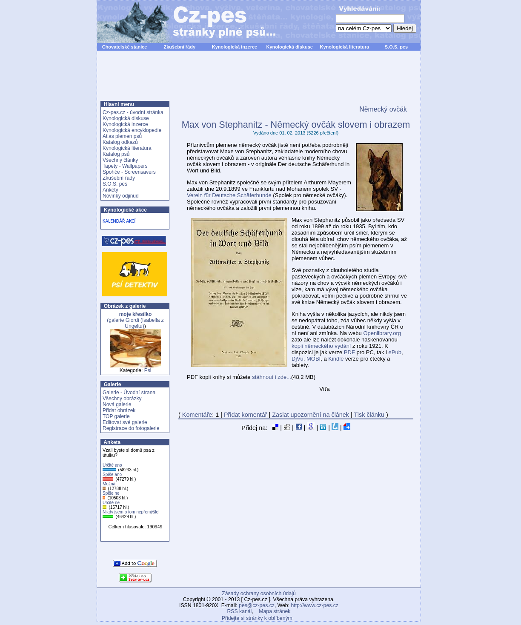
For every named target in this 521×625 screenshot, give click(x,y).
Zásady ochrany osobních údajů (258, 593)
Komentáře (197, 414)
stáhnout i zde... (271, 377)
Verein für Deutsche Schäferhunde (229, 195)
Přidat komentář (245, 414)
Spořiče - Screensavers (129, 172)
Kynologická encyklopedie (132, 130)
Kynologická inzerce (234, 46)
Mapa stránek (274, 611)
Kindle (336, 359)
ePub (395, 352)
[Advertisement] (259, 80)
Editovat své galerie (125, 422)
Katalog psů (116, 154)
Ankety (110, 190)
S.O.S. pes (396, 46)
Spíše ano (112, 474)
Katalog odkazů (120, 142)
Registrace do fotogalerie (131, 428)
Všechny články (120, 160)
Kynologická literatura (344, 46)
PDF (349, 352)
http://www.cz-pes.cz (314, 605)
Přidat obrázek (119, 410)
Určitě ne (111, 502)
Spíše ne (111, 493)
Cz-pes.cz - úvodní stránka (133, 112)
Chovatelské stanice (124, 46)
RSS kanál (239, 611)
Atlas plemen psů (122, 136)
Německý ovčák (383, 109)
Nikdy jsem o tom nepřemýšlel (131, 512)
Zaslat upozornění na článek (310, 414)
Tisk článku (369, 414)
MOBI (313, 359)
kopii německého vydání (321, 346)
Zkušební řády (179, 46)
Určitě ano (112, 465)
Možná (109, 484)
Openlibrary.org (382, 333)
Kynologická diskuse (289, 46)
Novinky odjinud (121, 196)
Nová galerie (117, 404)
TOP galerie (116, 416)
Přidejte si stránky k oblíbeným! (258, 618)
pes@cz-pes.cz (257, 605)
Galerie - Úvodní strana (129, 393)
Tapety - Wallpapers (125, 166)
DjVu (297, 359)
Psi (148, 370)
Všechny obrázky (122, 398)
